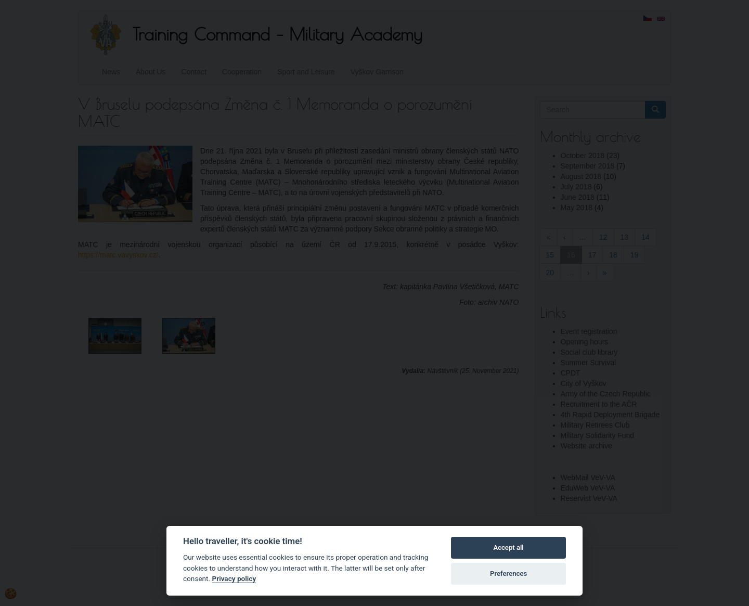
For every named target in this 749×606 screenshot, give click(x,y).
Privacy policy (234, 578)
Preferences (508, 573)
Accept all (508, 547)
